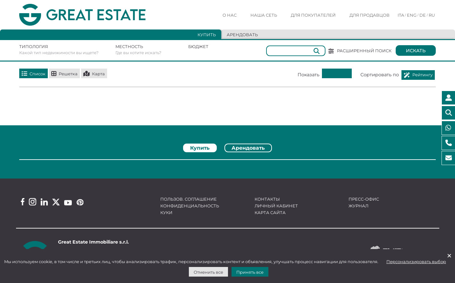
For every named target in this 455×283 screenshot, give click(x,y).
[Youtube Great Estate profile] (68, 202)
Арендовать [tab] (242, 34)
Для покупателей (313, 15)
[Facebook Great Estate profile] (22, 201)
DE (422, 15)
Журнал (358, 205)
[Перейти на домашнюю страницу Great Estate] (95, 15)
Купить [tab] (207, 34)
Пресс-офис (364, 199)
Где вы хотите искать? (138, 52)
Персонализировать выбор (416, 261)
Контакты (267, 199)
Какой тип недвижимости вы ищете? (58, 52)
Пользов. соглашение (188, 199)
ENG (412, 15)
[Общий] (295, 51)
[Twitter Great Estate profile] (56, 202)
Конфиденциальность (189, 205)
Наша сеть (263, 15)
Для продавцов (370, 15)
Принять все (250, 272)
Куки (166, 212)
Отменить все (208, 272)
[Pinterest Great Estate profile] (80, 202)
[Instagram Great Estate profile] (32, 201)
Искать (416, 51)
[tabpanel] (227, 162)
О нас (230, 15)
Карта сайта (270, 212)
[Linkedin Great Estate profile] (44, 202)
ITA (401, 15)
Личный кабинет (276, 205)
